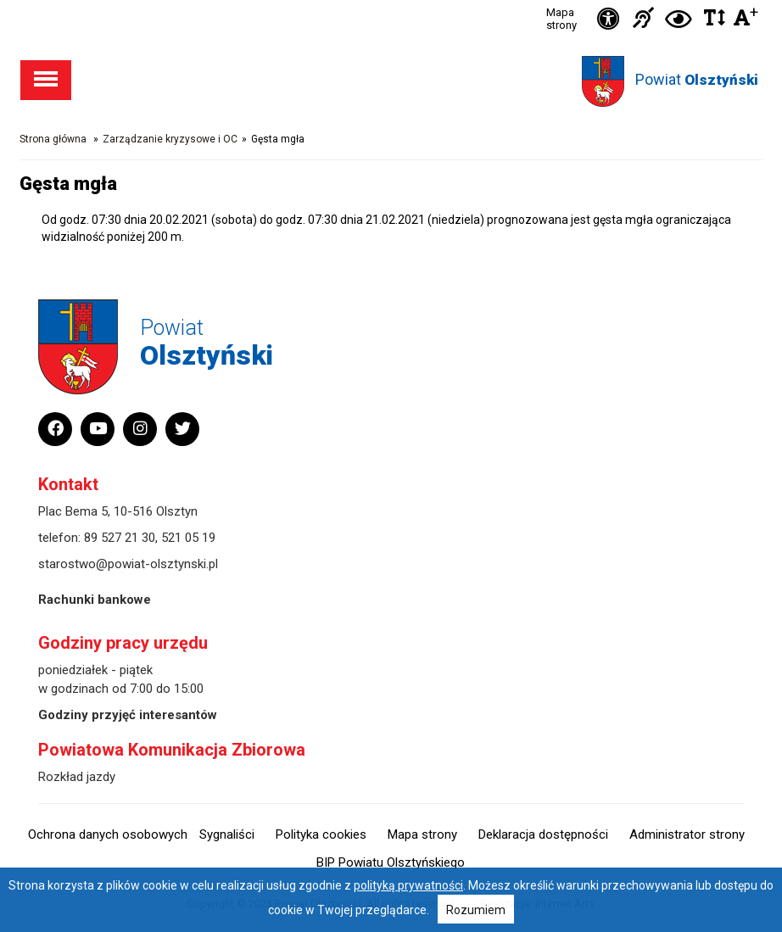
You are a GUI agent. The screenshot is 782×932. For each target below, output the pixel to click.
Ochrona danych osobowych (107, 834)
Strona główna (53, 139)
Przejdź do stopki (391, 0)
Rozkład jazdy (76, 776)
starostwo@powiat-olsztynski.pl (128, 564)
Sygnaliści (226, 834)
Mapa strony (561, 18)
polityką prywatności (408, 885)
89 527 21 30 (119, 537)
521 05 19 (188, 537)
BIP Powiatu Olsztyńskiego (390, 862)
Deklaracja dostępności (543, 834)
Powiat (696, 79)
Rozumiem (476, 910)
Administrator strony (687, 834)
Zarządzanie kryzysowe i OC (170, 139)
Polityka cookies (321, 834)
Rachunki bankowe (94, 599)
